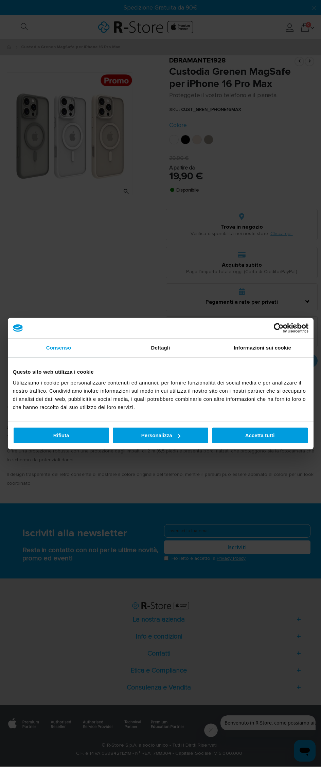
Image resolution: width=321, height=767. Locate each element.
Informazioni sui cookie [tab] (262, 348)
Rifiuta (61, 435)
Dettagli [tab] (160, 348)
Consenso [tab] (58, 348)
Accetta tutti (260, 435)
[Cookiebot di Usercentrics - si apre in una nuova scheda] (278, 328)
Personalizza (160, 435)
